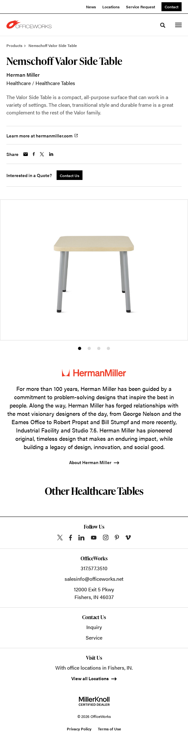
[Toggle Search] (162, 25)
